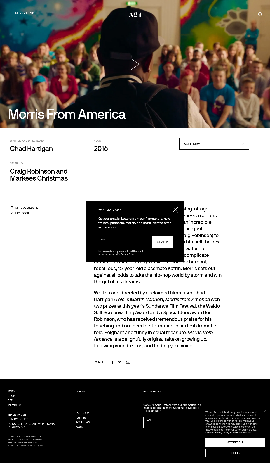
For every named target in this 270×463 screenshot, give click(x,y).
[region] (235, 434)
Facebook (22, 213)
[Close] (265, 411)
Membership (16, 405)
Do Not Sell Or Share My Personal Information (32, 425)
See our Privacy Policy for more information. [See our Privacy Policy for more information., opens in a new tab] (228, 432)
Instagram (83, 422)
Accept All (235, 442)
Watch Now (192, 144)
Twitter (81, 417)
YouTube (81, 426)
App (10, 400)
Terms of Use (17, 414)
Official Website (26, 207)
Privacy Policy (127, 254)
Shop (11, 395)
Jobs (11, 391)
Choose (235, 453)
